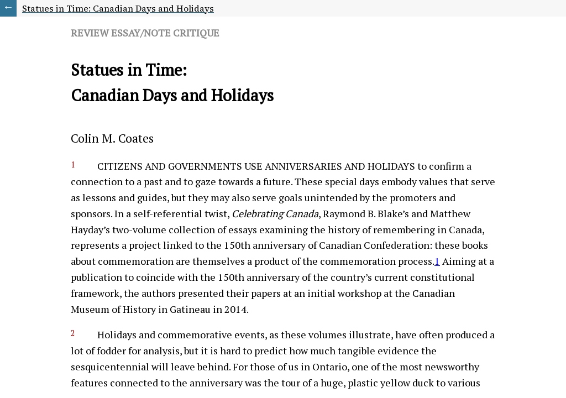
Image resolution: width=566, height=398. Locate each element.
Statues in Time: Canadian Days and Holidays (118, 8)
